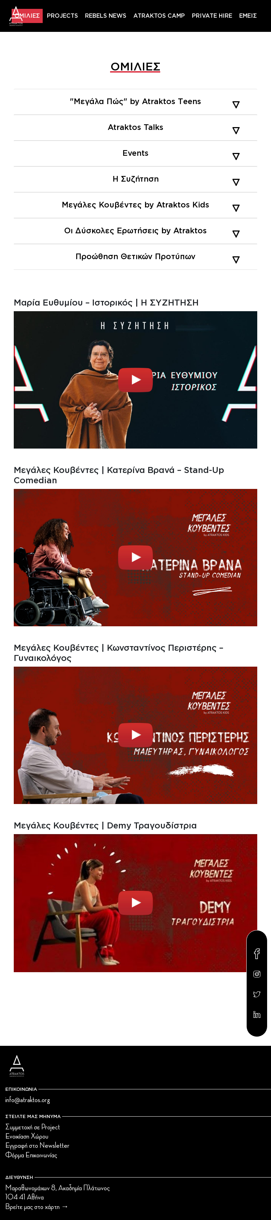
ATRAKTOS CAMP (159, 16)
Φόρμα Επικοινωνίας (31, 1155)
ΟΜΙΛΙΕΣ (27, 16)
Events (181, 153)
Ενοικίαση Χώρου (26, 1136)
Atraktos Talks (174, 127)
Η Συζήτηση (176, 179)
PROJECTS (62, 16)
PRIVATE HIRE (212, 16)
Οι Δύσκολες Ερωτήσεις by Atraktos (152, 231)
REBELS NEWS (105, 16)
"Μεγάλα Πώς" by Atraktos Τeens (155, 102)
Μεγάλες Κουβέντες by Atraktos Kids (151, 205)
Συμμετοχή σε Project (32, 1127)
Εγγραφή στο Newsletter (37, 1146)
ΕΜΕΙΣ (248, 16)
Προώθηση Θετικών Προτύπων (158, 257)
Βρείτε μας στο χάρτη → (37, 1207)
